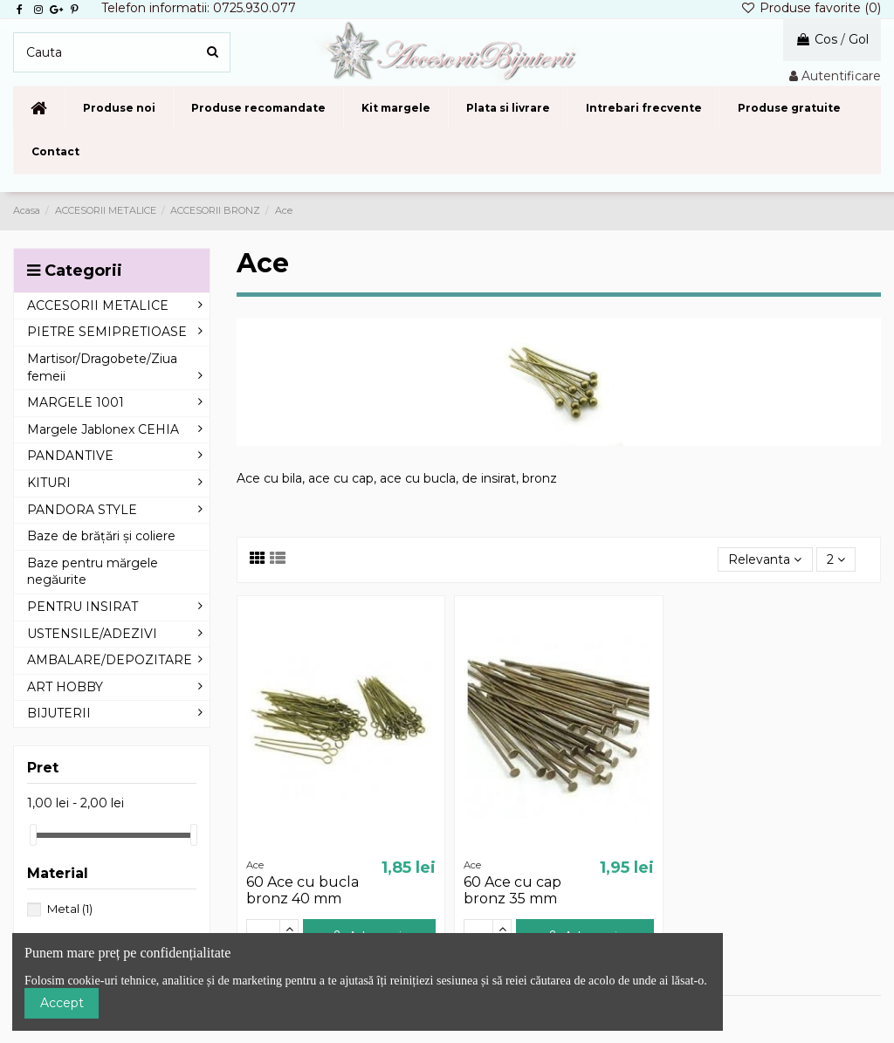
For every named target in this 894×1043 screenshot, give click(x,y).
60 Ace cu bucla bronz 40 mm (302, 890)
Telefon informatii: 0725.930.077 (198, 8)
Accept (62, 1003)
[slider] (33, 835)
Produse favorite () (810, 8)
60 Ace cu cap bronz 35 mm (512, 890)
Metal (70, 909)
